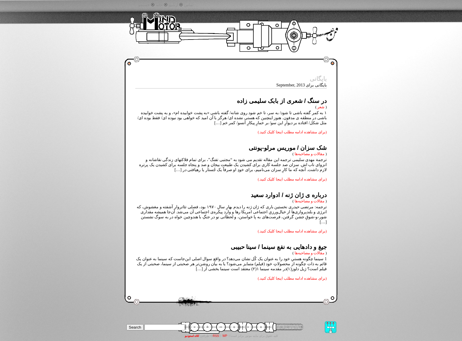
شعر (320, 107)
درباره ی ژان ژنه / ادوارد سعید (289, 195)
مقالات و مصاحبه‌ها (309, 154)
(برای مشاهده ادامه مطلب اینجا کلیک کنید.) (292, 132)
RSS (216, 335)
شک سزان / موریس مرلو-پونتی (288, 148)
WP (224, 335)
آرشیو (173, 5)
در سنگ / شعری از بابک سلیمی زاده (282, 101)
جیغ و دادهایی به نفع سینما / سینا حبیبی (279, 247)
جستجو (144, 5)
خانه (159, 5)
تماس (189, 5)
